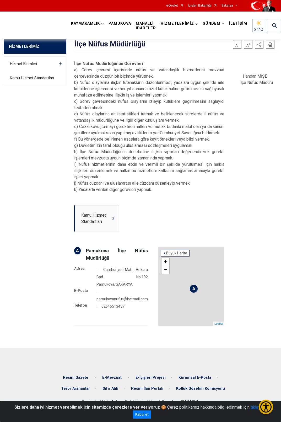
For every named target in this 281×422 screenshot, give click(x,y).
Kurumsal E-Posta (195, 377)
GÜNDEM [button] (211, 23)
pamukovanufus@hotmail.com (122, 299)
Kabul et (142, 414)
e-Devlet (172, 5)
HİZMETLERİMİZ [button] (177, 23)
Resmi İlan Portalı (147, 388)
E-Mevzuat (112, 377)
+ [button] (165, 262)
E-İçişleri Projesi (151, 377)
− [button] (165, 270)
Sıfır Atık (110, 388)
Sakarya (227, 5)
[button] (259, 44)
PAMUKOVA (120, 23)
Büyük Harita (176, 253)
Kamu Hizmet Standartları (32, 78)
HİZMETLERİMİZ (24, 46)
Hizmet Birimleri (23, 63)
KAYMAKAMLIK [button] (85, 23)
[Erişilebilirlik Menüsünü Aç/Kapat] (266, 407)
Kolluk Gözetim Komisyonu (200, 388)
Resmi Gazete (76, 377)
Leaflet (218, 323)
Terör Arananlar (75, 388)
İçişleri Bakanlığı (200, 5)
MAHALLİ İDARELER (146, 25)
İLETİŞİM (238, 23)
